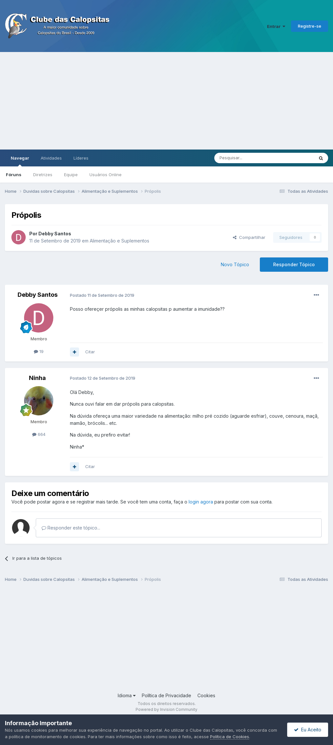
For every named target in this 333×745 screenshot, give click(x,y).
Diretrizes (42, 174)
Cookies (206, 695)
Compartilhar (249, 237)
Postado (102, 295)
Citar (90, 351)
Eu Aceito (307, 729)
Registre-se (309, 26)
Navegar (20, 160)
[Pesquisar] (246, 158)
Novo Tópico (235, 264)
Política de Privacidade (166, 695)
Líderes (80, 158)
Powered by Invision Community (166, 709)
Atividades (51, 158)
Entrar (276, 26)
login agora (201, 501)
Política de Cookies (229, 736)
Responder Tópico (294, 264)
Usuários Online (105, 174)
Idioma (127, 695)
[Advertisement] (166, 100)
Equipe (71, 174)
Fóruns (13, 174)
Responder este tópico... (71, 527)
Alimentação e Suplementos (119, 240)
